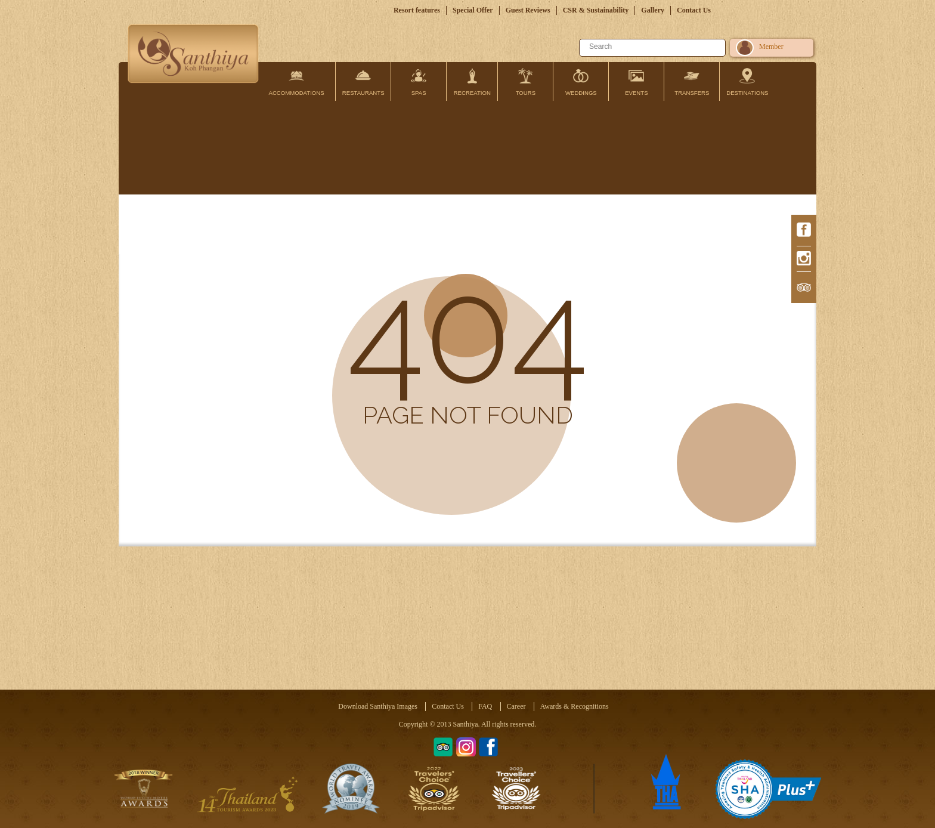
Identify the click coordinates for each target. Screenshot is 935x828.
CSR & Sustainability (596, 10)
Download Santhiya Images (377, 706)
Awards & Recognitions (574, 706)
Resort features (417, 10)
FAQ (485, 706)
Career (516, 706)
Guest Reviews (528, 10)
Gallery (652, 10)
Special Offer (473, 10)
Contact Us (694, 10)
